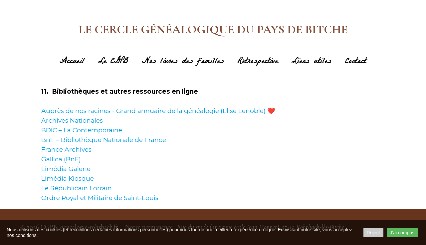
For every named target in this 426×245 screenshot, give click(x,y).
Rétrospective (257, 62)
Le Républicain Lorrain (76, 188)
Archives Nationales (72, 120)
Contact (355, 62)
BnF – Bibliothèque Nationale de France (103, 140)
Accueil (72, 62)
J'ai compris (402, 232)
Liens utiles (311, 62)
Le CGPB (113, 62)
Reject (373, 232)
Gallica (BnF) (61, 159)
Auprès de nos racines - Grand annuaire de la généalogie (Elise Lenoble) (153, 111)
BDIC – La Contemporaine (81, 130)
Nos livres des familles (183, 62)
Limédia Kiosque (67, 178)
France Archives (66, 149)
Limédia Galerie (66, 169)
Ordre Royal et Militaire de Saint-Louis (99, 198)
